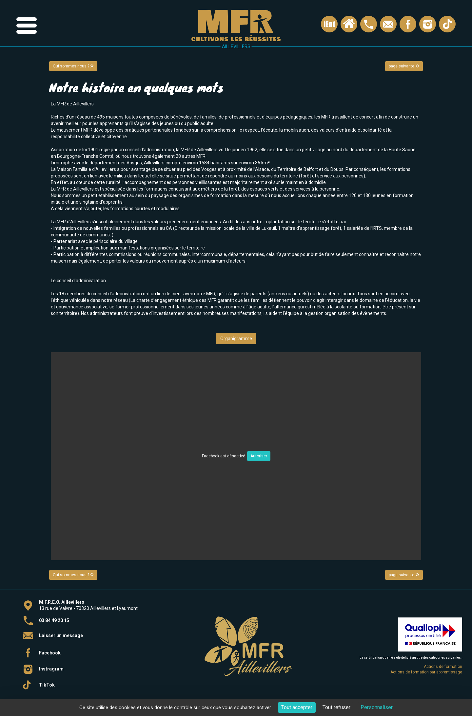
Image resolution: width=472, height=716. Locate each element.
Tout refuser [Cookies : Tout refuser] (336, 707)
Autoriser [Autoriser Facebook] (258, 456)
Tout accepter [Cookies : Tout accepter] (296, 707)
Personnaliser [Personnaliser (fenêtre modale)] (377, 707)
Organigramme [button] (236, 338)
